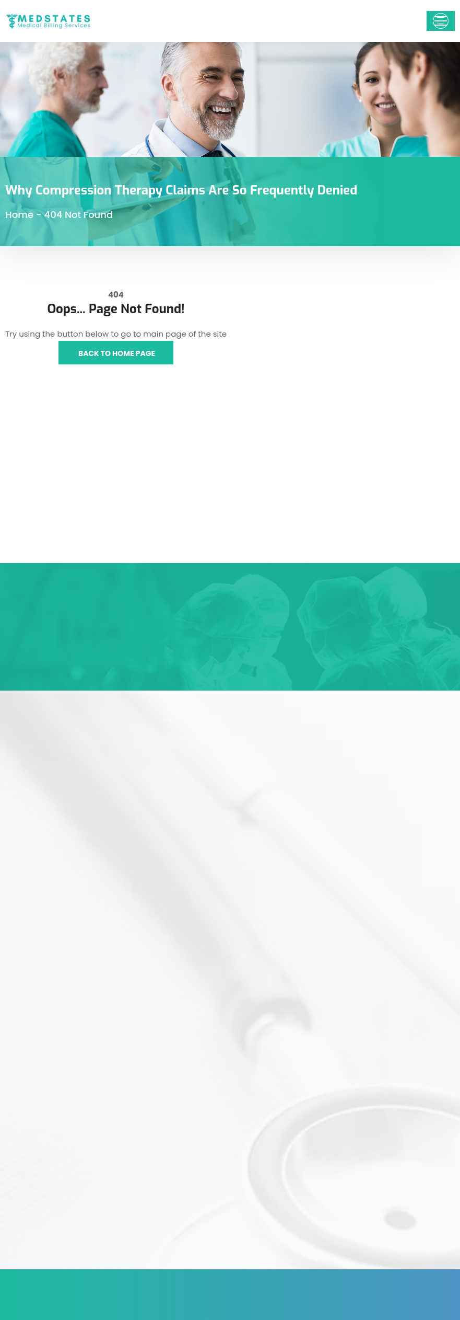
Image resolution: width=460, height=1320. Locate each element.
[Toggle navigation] (441, 21)
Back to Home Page (116, 353)
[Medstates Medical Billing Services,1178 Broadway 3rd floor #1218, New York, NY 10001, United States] (115, 484)
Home (19, 214)
